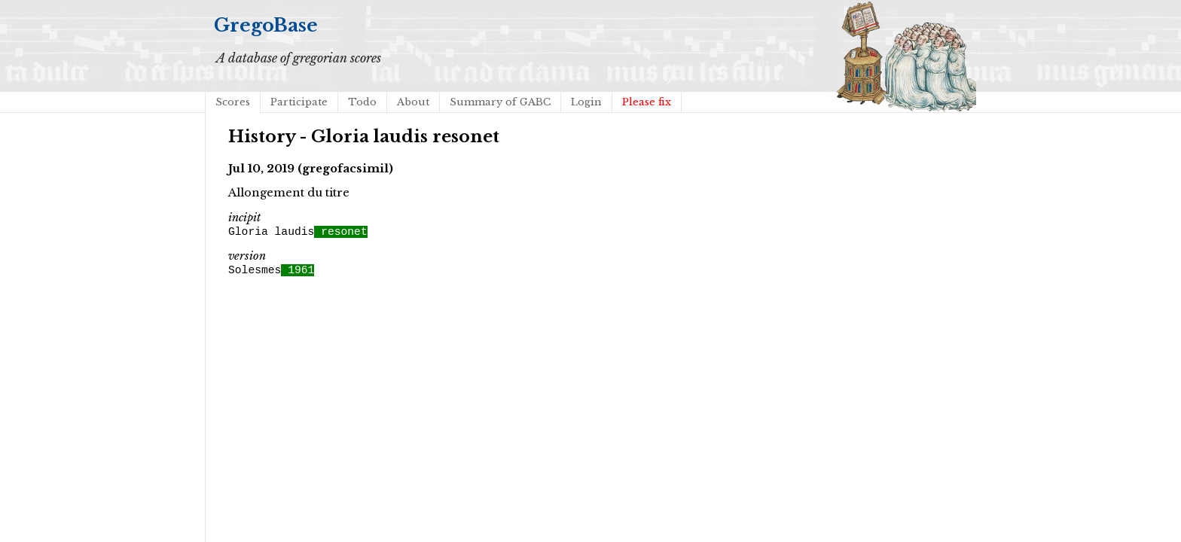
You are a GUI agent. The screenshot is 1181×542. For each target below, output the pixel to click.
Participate (299, 102)
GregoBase (266, 25)
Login (586, 102)
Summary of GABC (500, 102)
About (413, 102)
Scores (232, 102)
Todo (362, 102)
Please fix (646, 102)
